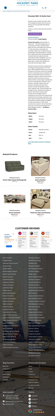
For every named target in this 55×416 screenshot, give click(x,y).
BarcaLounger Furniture (10, 271)
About (30, 366)
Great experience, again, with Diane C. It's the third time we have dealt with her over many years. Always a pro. (45, 243)
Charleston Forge (8, 288)
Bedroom (5, 366)
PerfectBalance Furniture (36, 304)
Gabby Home (32, 274)
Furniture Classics (34, 271)
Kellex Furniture (7, 304)
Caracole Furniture (8, 282)
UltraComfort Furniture (35, 337)
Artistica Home (7, 269)
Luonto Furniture (8, 323)
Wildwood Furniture (34, 353)
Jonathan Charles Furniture (37, 301)
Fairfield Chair (33, 263)
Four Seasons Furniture (36, 269)
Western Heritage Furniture (37, 350)
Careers (31, 372)
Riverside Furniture (34, 307)
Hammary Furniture (34, 279)
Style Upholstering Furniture (37, 326)
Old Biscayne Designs (9, 339)
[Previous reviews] (16, 240)
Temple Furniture (34, 331)
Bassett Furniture (8, 277)
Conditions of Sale (34, 385)
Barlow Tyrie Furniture (9, 274)
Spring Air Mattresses (35, 320)
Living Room (6, 369)
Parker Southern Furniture (11, 348)
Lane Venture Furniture (10, 312)
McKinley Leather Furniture (11, 331)
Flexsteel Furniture (15, 177)
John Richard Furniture (35, 299)
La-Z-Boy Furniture (8, 309)
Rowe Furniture (33, 309)
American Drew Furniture (10, 263)
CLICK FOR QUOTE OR (35, 34)
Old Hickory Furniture (9, 342)
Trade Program (42, 39)
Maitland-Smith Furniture (10, 326)
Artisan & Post (7, 266)
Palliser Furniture (8, 345)
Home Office (6, 374)
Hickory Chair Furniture (36, 288)
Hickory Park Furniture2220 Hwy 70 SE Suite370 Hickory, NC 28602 (12, 397)
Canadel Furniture (8, 279)
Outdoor (5, 380)
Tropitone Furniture (34, 334)
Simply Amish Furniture (36, 312)
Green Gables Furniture (36, 277)
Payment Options (34, 383)
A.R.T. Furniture (7, 258)
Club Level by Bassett (9, 293)
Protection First (33, 380)
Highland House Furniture (36, 290)
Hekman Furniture (34, 285)
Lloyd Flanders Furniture (10, 320)
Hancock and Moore (35, 282)
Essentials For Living (35, 260)
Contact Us (32, 374)
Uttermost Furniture (35, 339)
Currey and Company (9, 299)
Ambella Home (7, 260)
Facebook (34, 396)
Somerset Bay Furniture (36, 315)
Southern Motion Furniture (37, 318)
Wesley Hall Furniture (35, 348)
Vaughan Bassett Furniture (37, 342)
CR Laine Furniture (8, 296)
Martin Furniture (8, 329)
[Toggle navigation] (5, 7)
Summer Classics (34, 329)
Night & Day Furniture (9, 337)
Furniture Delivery (33, 37)
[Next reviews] (51, 240)
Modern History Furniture (10, 334)
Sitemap (31, 388)
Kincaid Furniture (8, 307)
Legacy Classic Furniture (10, 315)
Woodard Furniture (34, 356)
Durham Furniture (8, 301)
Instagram (35, 399)
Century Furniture (8, 285)
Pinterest (34, 406)
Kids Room (6, 377)
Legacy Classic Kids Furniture (11, 318)
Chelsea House (7, 290)
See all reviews (8, 246)
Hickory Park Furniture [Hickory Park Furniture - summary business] (8, 237)
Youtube (34, 403)
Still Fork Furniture (34, 323)
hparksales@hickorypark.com (14, 402)
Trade (30, 369)
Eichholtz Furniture (34, 258)
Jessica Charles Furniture (36, 296)
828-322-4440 (10, 404)
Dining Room (7, 372)
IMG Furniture (33, 293)
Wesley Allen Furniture (35, 345)
